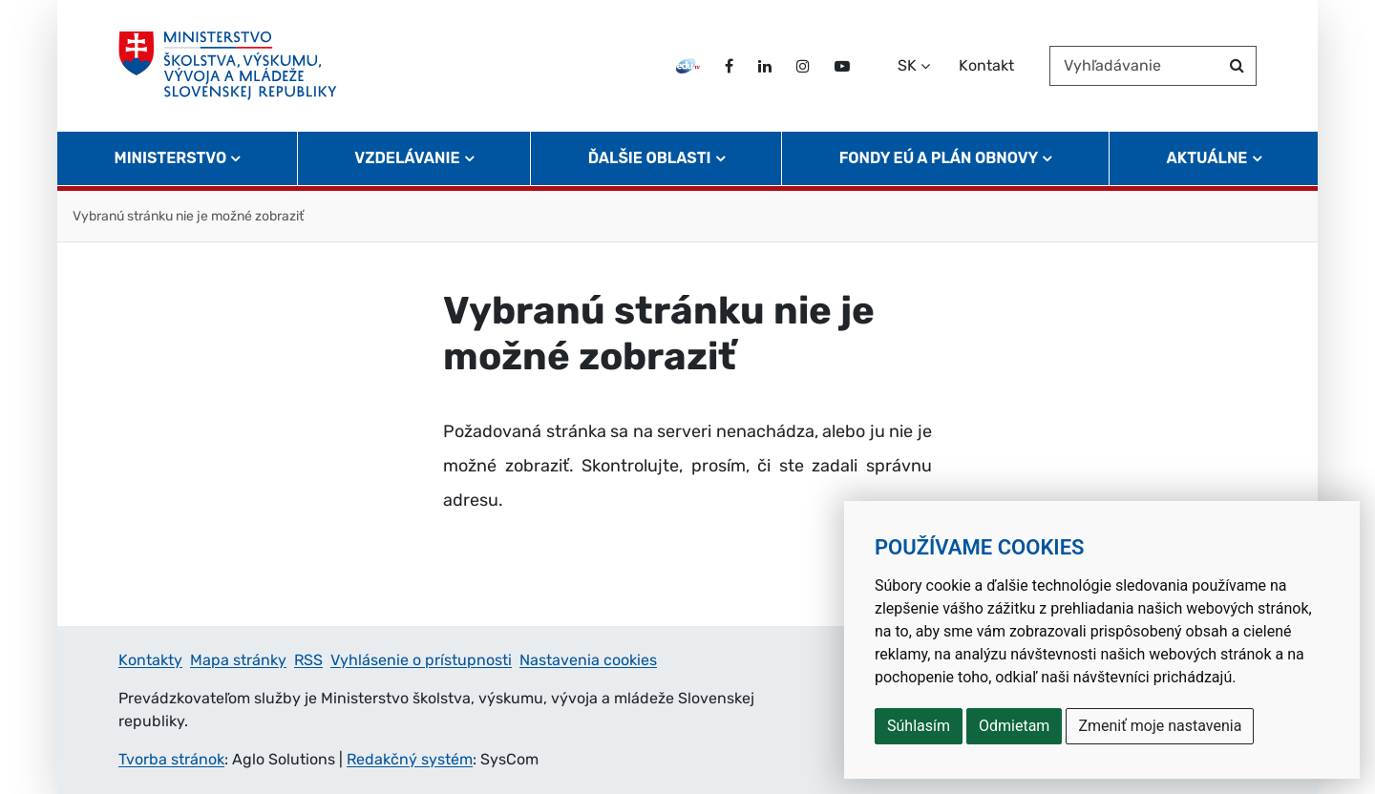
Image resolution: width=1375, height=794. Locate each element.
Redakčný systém (410, 759)
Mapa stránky (238, 660)
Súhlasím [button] (918, 726)
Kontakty (150, 660)
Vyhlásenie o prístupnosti (421, 660)
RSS (308, 660)
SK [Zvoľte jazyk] (907, 65)
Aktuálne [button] (1207, 158)
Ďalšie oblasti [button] (649, 158)
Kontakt (986, 65)
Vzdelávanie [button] (406, 158)
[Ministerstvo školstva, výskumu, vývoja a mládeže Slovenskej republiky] (227, 65)
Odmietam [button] (1014, 726)
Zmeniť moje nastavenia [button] (1159, 726)
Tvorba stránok (171, 759)
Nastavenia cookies (588, 660)
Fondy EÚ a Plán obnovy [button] (939, 158)
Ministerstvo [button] (171, 158)
